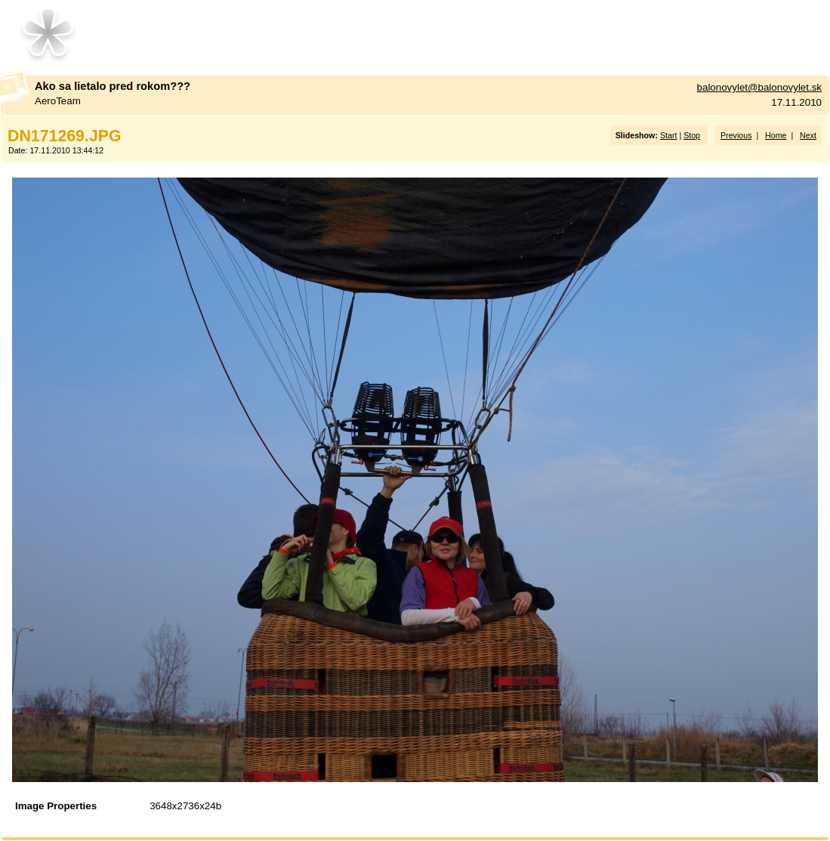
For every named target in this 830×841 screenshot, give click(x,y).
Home (775, 135)
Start (668, 135)
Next (808, 135)
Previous (735, 135)
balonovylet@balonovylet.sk (759, 87)
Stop (691, 135)
